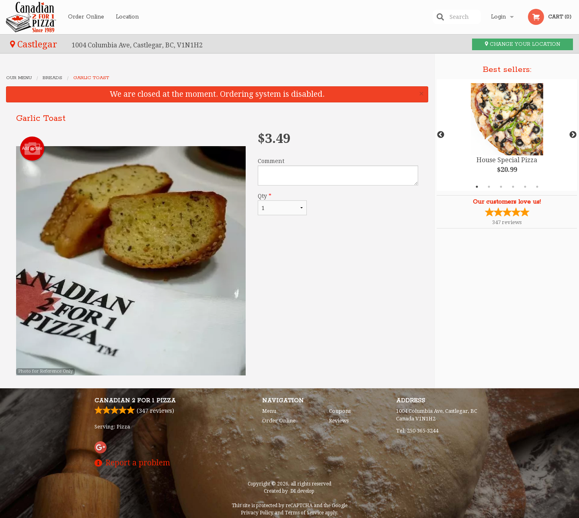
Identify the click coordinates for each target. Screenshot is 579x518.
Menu (269, 411)
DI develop (302, 491)
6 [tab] (537, 187)
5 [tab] (525, 187)
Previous (441, 135)
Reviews (339, 421)
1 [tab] (477, 187)
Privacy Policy (257, 513)
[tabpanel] (507, 135)
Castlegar (35, 44)
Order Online (86, 16)
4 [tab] (513, 187)
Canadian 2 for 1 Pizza (135, 400)
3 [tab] (501, 187)
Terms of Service (304, 513)
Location (127, 16)
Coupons (340, 411)
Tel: (417, 431)
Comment (338, 172)
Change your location (522, 44)
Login (498, 16)
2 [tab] (489, 187)
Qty (282, 204)
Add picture (32, 149)
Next (573, 135)
